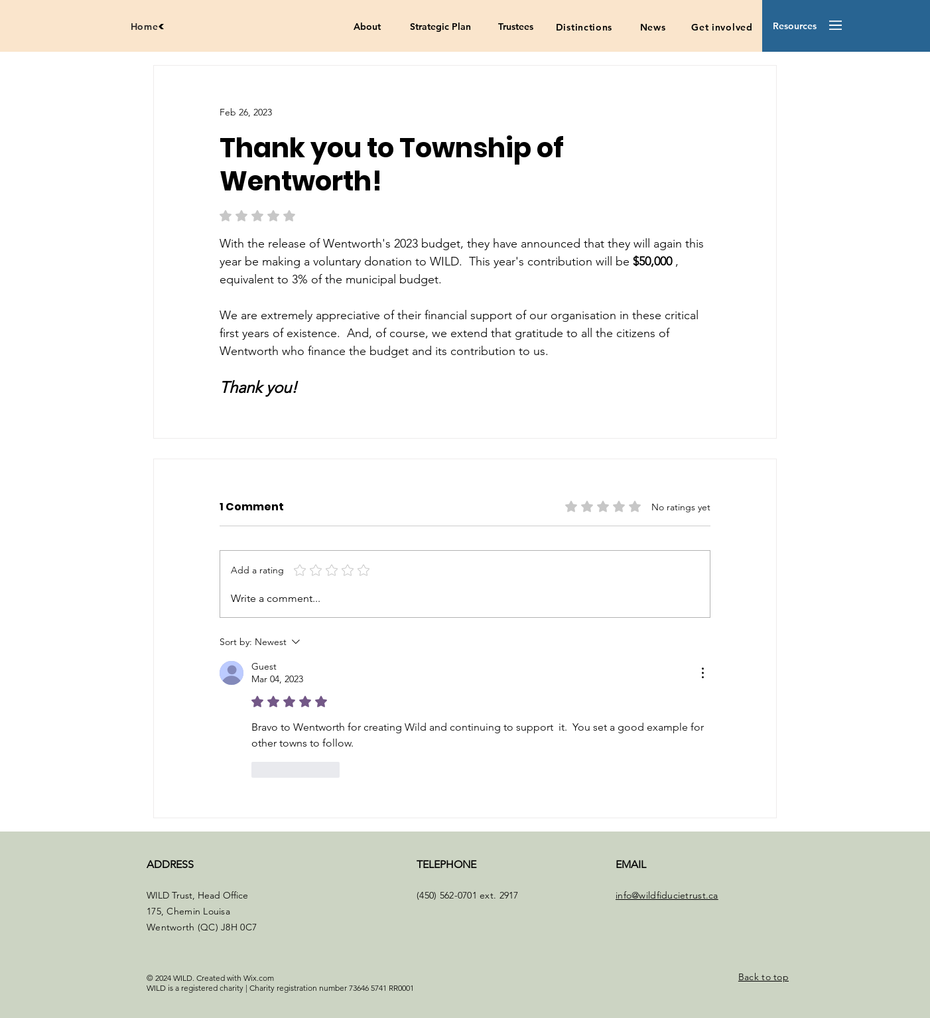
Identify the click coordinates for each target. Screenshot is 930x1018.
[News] (653, 27)
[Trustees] (516, 27)
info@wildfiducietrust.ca (667, 895)
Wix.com (258, 978)
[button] (794, 26)
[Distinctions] (584, 27)
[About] (367, 27)
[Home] (147, 26)
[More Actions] (702, 673)
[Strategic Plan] (440, 27)
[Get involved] (722, 27)
